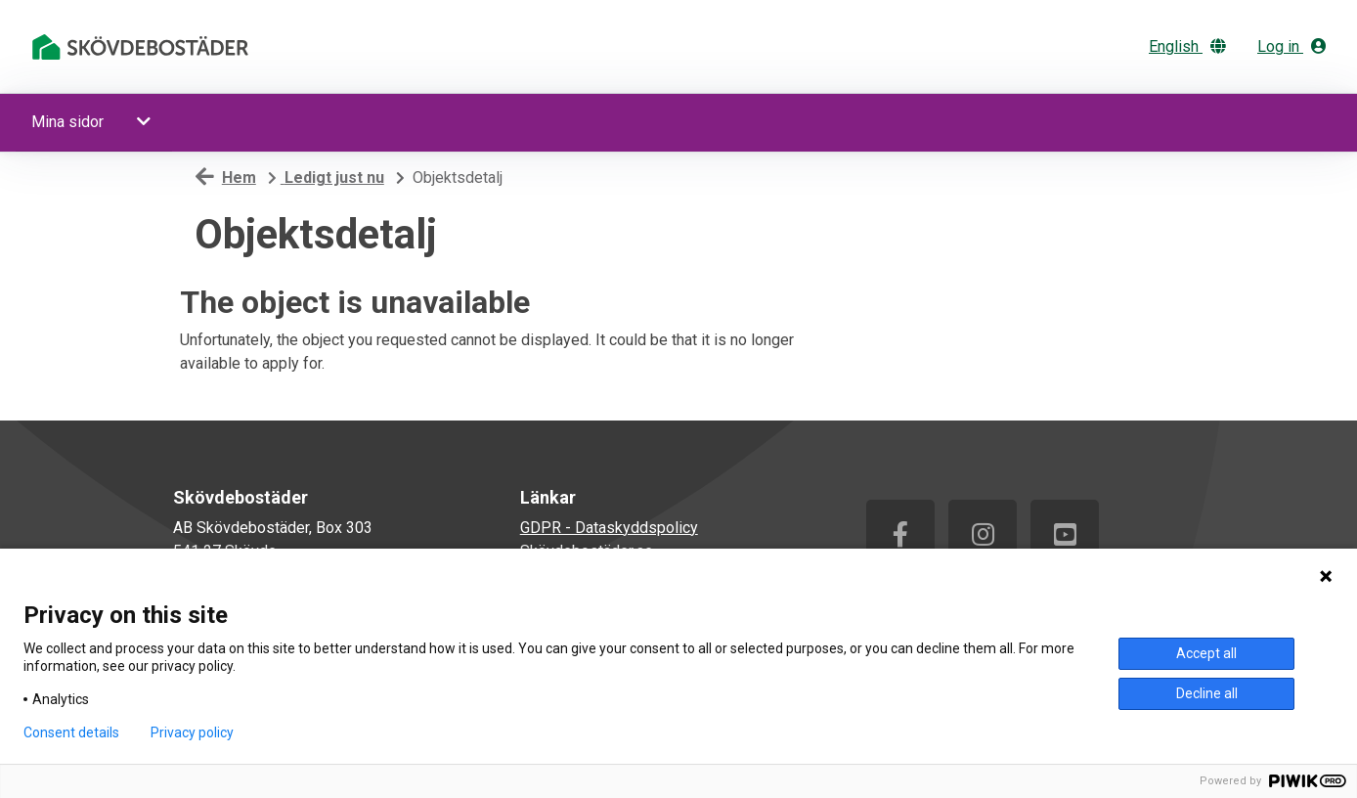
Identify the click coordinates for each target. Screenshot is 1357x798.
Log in (1292, 46)
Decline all (1207, 693)
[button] (145, 122)
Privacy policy (192, 732)
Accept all (1206, 653)
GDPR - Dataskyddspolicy (609, 527)
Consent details (71, 732)
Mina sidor (67, 121)
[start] (144, 47)
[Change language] (1195, 46)
